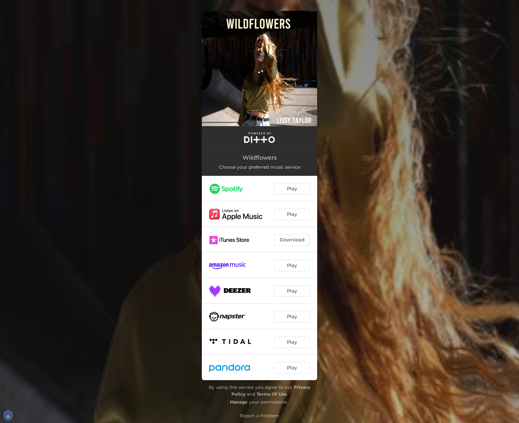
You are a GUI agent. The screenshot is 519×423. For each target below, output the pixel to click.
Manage (239, 402)
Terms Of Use (272, 394)
